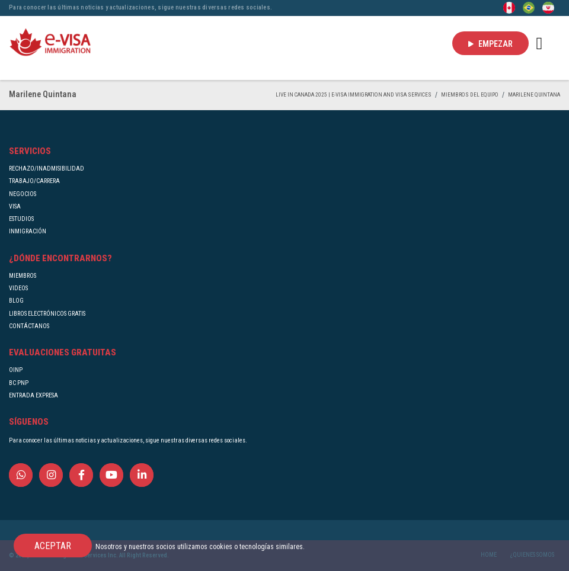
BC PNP (18, 383)
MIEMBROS (22, 276)
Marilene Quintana (534, 94)
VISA (15, 206)
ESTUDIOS (21, 219)
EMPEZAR (490, 44)
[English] (509, 7)
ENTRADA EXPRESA (33, 395)
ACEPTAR (52, 545)
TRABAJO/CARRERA (34, 181)
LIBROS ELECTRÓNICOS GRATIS (47, 313)
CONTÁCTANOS (29, 326)
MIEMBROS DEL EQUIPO (469, 94)
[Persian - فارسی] (548, 7)
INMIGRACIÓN (27, 231)
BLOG (16, 300)
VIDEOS (18, 288)
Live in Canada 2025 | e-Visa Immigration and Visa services (353, 94)
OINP (16, 370)
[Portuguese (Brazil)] (529, 7)
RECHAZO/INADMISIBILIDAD (46, 168)
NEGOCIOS (22, 194)
